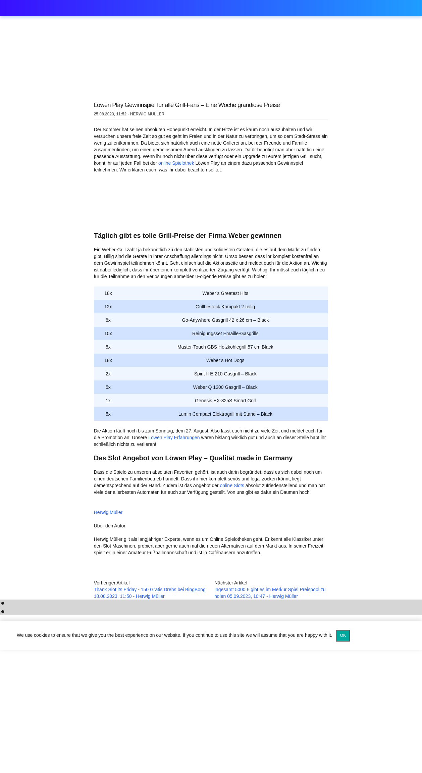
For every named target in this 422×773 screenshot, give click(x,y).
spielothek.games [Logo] (67, 8)
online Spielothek (175, 163)
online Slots (229, 495)
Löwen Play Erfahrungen (165, 446)
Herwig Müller (157, 520)
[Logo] (211, 749)
